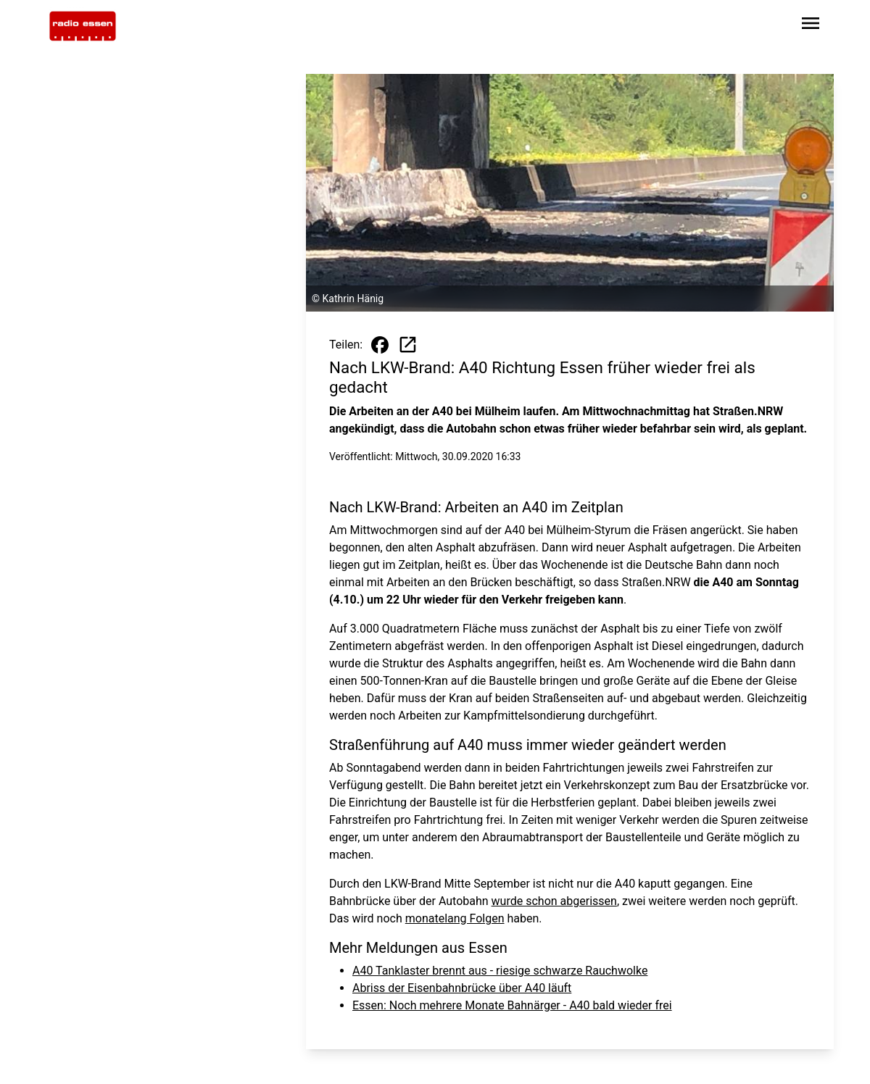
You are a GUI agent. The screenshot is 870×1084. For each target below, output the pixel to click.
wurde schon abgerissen (554, 901)
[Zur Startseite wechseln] (82, 26)
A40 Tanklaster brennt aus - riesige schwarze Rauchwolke (499, 970)
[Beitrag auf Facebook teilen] (380, 345)
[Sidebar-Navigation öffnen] (810, 26)
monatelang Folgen (455, 918)
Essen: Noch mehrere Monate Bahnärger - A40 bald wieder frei (512, 1005)
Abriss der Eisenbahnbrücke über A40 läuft (461, 988)
